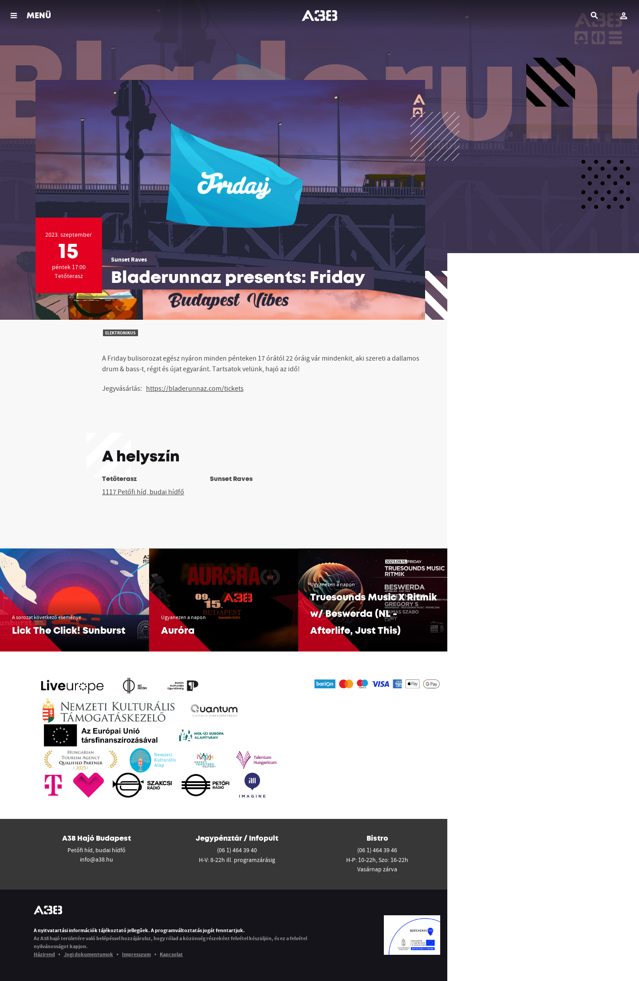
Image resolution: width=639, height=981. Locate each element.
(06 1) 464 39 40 (237, 850)
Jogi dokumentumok (88, 954)
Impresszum (136, 954)
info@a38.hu (96, 859)
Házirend (44, 954)
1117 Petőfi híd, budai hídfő (143, 491)
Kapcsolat (171, 954)
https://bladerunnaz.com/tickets (195, 388)
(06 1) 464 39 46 (377, 850)
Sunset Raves (129, 259)
